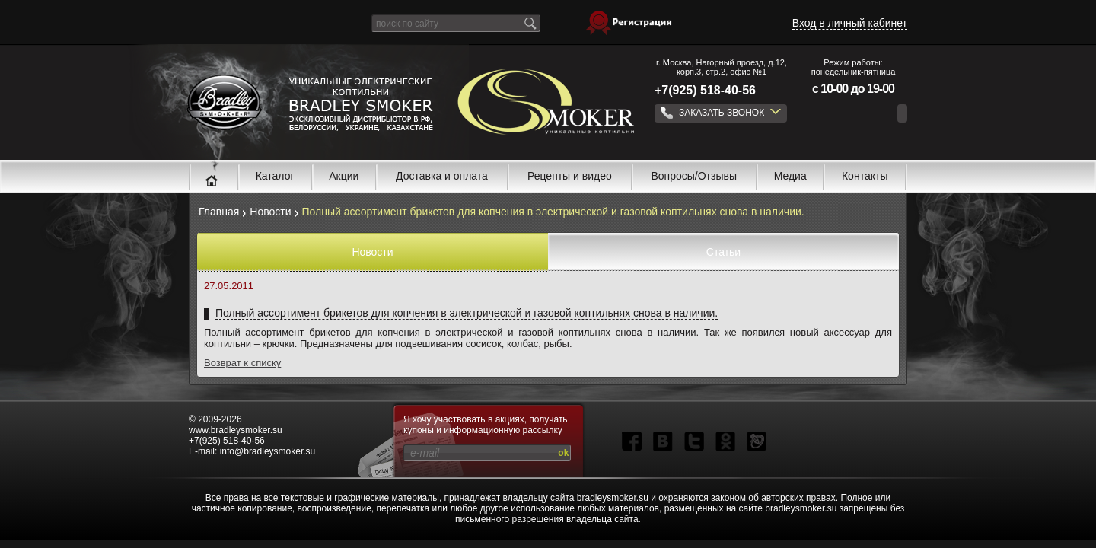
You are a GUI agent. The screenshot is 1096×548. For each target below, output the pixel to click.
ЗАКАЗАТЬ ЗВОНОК (721, 112)
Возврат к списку (242, 362)
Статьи (723, 252)
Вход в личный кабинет (849, 23)
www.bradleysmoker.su (235, 430)
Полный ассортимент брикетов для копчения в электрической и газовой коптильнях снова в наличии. (466, 313)
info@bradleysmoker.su (268, 451)
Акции (343, 176)
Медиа (790, 176)
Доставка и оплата (442, 176)
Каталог (275, 176)
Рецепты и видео (569, 176)
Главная (219, 212)
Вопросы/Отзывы (695, 176)
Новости (270, 212)
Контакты (864, 176)
